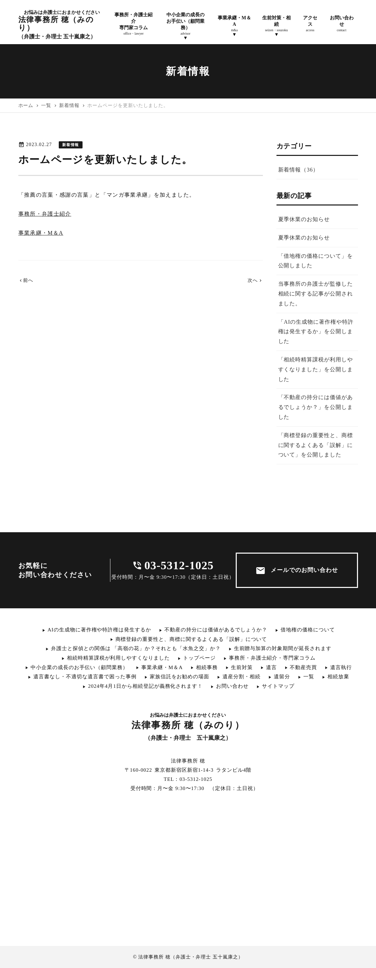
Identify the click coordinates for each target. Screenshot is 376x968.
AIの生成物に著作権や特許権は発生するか (99, 629)
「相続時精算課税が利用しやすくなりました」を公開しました (315, 369)
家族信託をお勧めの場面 (180, 676)
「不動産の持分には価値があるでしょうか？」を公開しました (315, 407)
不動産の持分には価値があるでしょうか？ (215, 629)
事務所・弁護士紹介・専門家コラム (272, 658)
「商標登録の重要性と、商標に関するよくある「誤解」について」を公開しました (315, 445)
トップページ (199, 658)
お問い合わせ (232, 686)
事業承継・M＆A (41, 233)
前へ (26, 280)
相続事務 (207, 667)
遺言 (271, 667)
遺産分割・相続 (241, 676)
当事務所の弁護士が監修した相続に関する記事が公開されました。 (315, 293)
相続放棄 (338, 676)
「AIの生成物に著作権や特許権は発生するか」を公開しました (316, 331)
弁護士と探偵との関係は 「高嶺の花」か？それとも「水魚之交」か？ (135, 648)
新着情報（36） (298, 170)
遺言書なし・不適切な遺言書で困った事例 (84, 676)
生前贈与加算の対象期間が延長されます (283, 648)
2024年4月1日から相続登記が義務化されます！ (145, 686)
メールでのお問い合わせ (296, 571)
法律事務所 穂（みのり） (59, 25)
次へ (255, 280)
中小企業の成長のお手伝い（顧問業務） (79, 667)
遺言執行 (341, 667)
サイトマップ (278, 686)
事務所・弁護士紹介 (44, 214)
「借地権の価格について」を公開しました (315, 261)
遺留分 (282, 676)
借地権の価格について (308, 629)
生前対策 (242, 667)
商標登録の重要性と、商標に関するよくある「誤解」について (191, 639)
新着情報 (70, 145)
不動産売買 (303, 667)
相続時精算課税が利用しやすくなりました (118, 658)
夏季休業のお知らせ (304, 219)
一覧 (308, 676)
